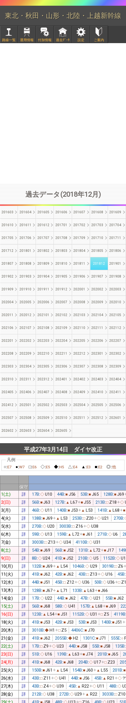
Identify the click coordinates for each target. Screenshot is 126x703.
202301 (97, 353)
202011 (7, 315)
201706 (25, 238)
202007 (61, 302)
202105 (115, 315)
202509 (43, 418)
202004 (7, 302)
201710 (97, 238)
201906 (79, 276)
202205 (79, 341)
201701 (61, 225)
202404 (115, 379)
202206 (97, 341)
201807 (7, 264)
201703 (97, 225)
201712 (7, 251)
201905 (61, 276)
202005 (25, 302)
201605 (43, 212)
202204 (61, 341)
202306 (61, 366)
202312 (43, 379)
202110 (79, 328)
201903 (25, 276)
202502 (43, 405)
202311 (25, 379)
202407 (43, 392)
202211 (61, 353)
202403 (97, 379)
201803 (61, 251)
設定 (81, 40)
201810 (61, 264)
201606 (61, 212)
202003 (115, 289)
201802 (43, 251)
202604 (43, 431)
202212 (79, 353)
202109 (61, 328)
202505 (97, 405)
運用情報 (27, 40)
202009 (97, 302)
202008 (79, 302)
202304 (25, 366)
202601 (115, 418)
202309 (115, 366)
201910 (25, 289)
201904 (43, 276)
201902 (7, 276)
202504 (79, 405)
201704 (115, 225)
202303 (7, 366)
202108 (43, 328)
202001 (79, 289)
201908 (115, 276)
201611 (25, 225)
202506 (115, 405)
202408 (61, 392)
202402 (79, 379)
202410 (97, 392)
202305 (43, 366)
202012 (25, 315)
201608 (97, 212)
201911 (43, 289)
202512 (97, 418)
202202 (25, 341)
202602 (7, 431)
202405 (7, 392)
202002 (97, 289)
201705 (7, 238)
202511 (79, 418)
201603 (7, 212)
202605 (61, 431)
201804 (79, 251)
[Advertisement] (63, 113)
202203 (43, 341)
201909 (7, 289)
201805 (97, 251)
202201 (7, 341)
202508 (25, 418)
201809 (43, 264)
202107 (25, 328)
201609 (115, 212)
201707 (43, 238)
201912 (61, 289)
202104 (97, 315)
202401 (61, 379)
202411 (115, 392)
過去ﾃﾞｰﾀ (63, 40)
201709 (79, 238)
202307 (79, 366)
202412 (7, 405)
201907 (97, 276)
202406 (25, 392)
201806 (115, 251)
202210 (43, 353)
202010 (115, 302)
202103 (79, 315)
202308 (97, 366)
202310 (7, 379)
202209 (25, 353)
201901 (115, 264)
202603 (25, 431)
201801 (25, 251)
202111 (97, 328)
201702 (79, 225)
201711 (115, 238)
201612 (43, 225)
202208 (7, 353)
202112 (115, 328)
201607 (79, 212)
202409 (79, 392)
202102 (61, 315)
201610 (7, 225)
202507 (7, 418)
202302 (115, 353)
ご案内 (99, 40)
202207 (115, 341)
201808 (25, 264)
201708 (61, 238)
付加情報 (45, 40)
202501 (25, 405)
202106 (7, 328)
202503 (61, 405)
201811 (79, 264)
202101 (43, 315)
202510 (61, 418)
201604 (25, 212)
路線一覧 (9, 40)
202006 (43, 302)
